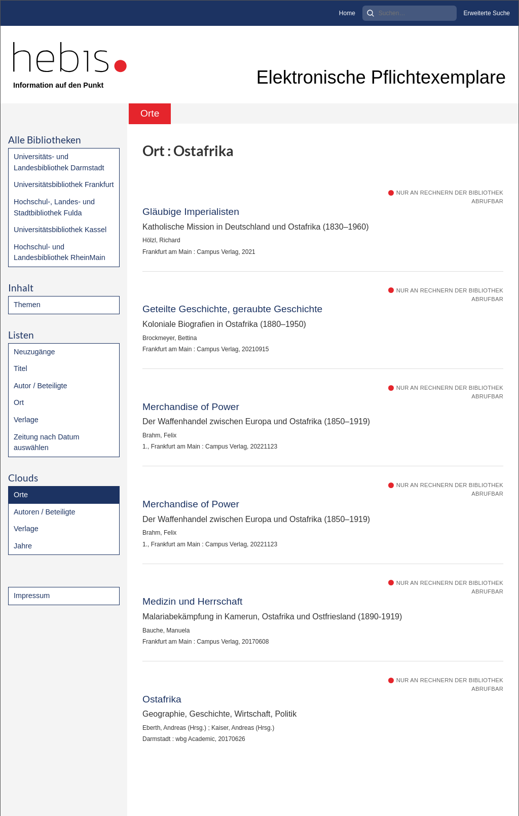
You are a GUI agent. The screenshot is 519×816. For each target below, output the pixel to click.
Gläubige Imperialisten (190, 211)
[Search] (409, 13)
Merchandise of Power (190, 406)
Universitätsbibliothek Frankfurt (64, 184)
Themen (27, 305)
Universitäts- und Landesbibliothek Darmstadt (59, 162)
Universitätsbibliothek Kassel (60, 230)
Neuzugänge (34, 352)
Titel (20, 368)
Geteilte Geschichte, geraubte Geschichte (232, 309)
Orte (21, 495)
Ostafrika (161, 699)
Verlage (26, 420)
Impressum (32, 595)
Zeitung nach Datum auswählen (47, 442)
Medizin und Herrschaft (192, 601)
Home (347, 13)
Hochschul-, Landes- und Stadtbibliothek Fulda (54, 207)
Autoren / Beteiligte (45, 512)
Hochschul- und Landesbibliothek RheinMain (59, 252)
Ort (19, 402)
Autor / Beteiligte (40, 386)
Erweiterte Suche (487, 13)
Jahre (23, 546)
